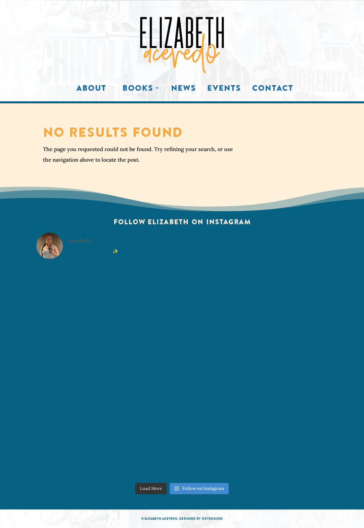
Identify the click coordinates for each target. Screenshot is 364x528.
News (183, 89)
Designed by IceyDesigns (201, 518)
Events (224, 89)
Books (137, 89)
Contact (272, 89)
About (91, 89)
